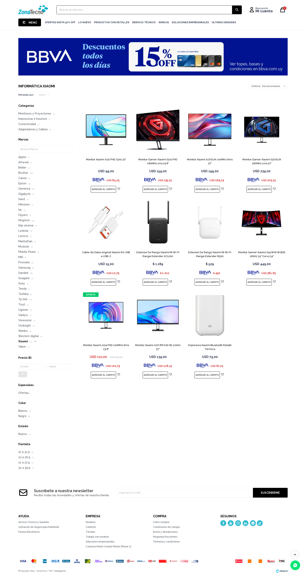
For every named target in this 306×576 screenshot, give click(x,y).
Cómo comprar (161, 522)
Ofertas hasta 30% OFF (60, 22)
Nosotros (90, 522)
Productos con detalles (111, 22)
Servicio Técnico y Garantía (33, 522)
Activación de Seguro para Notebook (38, 527)
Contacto (91, 527)
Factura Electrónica (29, 532)
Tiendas (90, 532)
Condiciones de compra (166, 527)
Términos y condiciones (166, 541)
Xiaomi (42, 95)
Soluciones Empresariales (190, 22)
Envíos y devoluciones (165, 532)
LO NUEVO (84, 22)
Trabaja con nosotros (97, 536)
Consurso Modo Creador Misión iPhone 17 (108, 546)
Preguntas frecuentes (165, 536)
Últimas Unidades (224, 22)
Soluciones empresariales (100, 541)
